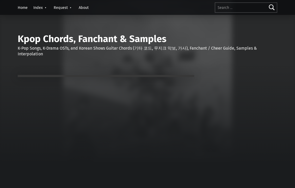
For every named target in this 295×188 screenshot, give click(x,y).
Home (23, 7)
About (84, 7)
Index (38, 7)
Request (61, 7)
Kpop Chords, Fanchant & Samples (92, 39)
